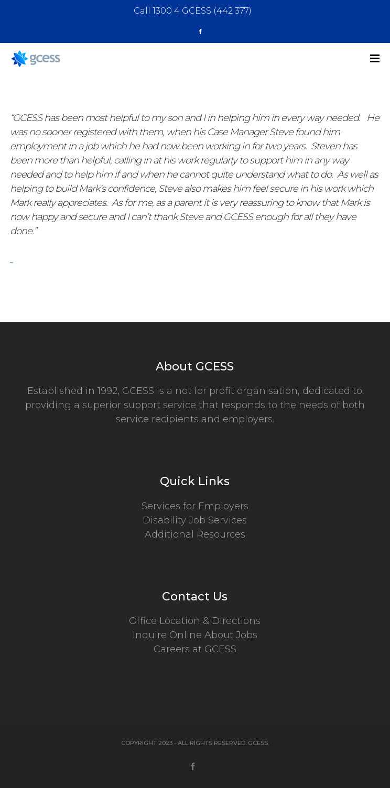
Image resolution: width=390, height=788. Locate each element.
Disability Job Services (195, 520)
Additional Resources (195, 534)
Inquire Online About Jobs (195, 635)
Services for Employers (195, 506)
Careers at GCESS (195, 649)
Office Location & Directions (195, 621)
